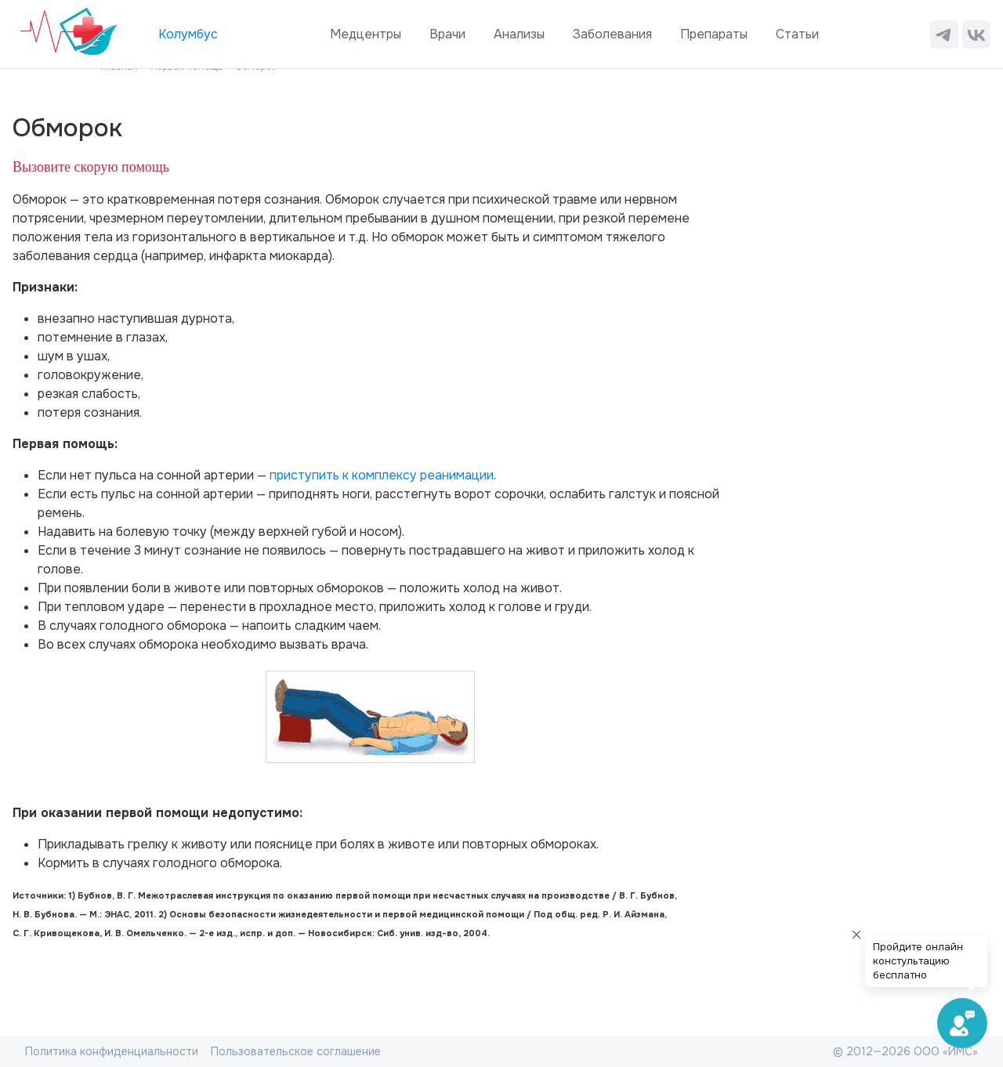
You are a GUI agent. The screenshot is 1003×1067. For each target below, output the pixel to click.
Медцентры (365, 34)
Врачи (447, 34)
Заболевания (612, 34)
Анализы (519, 34)
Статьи (797, 34)
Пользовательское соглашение (296, 1051)
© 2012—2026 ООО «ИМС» (905, 1051)
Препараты (714, 34)
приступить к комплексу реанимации (382, 475)
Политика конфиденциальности (111, 1051)
